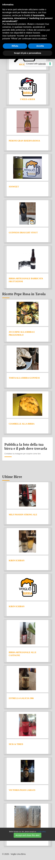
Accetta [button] (40, 46)
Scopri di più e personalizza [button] (27, 53)
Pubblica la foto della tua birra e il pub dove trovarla (25, 446)
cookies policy (41, 831)
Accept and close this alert (27, 835)
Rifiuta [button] (15, 46)
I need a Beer (27, 99)
